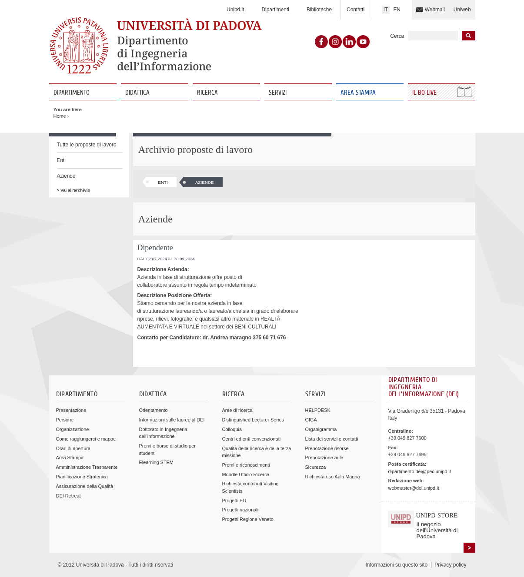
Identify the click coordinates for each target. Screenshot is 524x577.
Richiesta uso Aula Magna (332, 476)
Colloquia (232, 429)
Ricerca (207, 92)
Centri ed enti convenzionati (251, 438)
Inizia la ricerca (468, 35)
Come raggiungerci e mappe (86, 438)
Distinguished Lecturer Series (253, 419)
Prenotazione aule (324, 457)
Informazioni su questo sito (396, 565)
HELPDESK (317, 410)
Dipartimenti (275, 10)
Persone (65, 419)
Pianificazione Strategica (82, 476)
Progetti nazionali (240, 509)
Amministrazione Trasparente (87, 467)
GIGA (311, 419)
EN (397, 10)
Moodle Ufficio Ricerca (246, 474)
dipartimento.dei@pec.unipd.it (419, 471)
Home (59, 116)
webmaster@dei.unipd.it (413, 488)
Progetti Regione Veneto (248, 519)
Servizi (278, 92)
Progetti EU (234, 500)
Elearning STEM (156, 462)
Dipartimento (71, 92)
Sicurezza (315, 467)
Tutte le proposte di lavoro (87, 145)
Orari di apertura (73, 448)
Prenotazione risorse (327, 448)
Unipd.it (235, 10)
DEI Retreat (68, 495)
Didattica (137, 92)
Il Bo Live (425, 92)
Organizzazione (72, 429)
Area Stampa (358, 92)
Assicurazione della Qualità (84, 486)
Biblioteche (319, 10)
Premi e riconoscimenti (246, 465)
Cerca (397, 36)
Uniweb (462, 10)
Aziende (66, 176)
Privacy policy (450, 565)
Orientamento (153, 410)
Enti (61, 160)
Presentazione (71, 410)
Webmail (435, 10)
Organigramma (321, 429)
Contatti (355, 10)
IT (386, 10)
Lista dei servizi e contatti (331, 438)
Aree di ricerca (237, 410)
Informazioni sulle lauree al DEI (172, 419)
